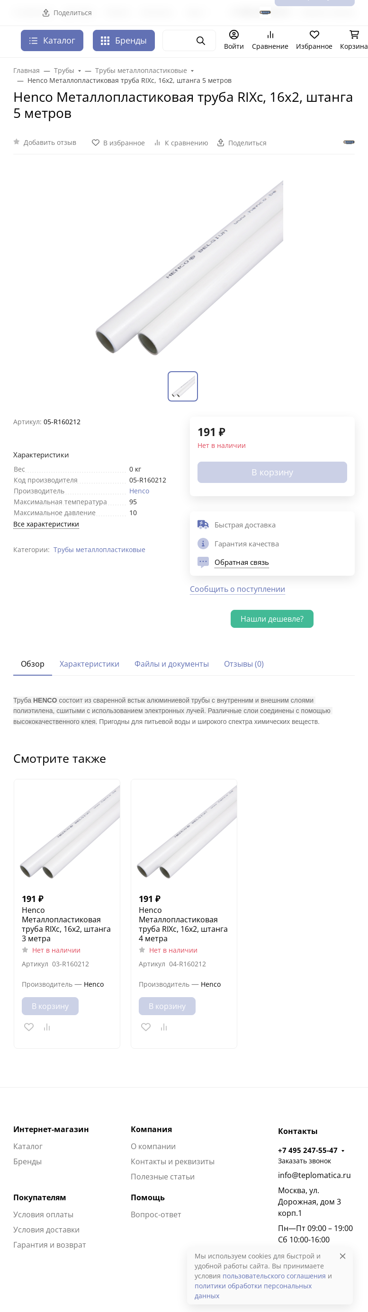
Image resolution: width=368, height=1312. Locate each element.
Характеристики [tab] (89, 664)
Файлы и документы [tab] (172, 664)
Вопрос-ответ (156, 1214)
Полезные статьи (163, 1176)
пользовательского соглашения (274, 1275)
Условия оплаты (43, 1214)
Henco (139, 490)
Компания (151, 1129)
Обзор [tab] (33, 664)
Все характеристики (46, 523)
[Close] (342, 1256)
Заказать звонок (304, 1160)
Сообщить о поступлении (237, 589)
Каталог (28, 1146)
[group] (184, 268)
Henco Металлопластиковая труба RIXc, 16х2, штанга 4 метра (183, 924)
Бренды (124, 40)
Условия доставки (46, 1229)
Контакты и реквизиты (173, 1161)
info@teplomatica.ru (314, 1175)
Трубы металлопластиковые (99, 549)
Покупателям (39, 1197)
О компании (153, 1146)
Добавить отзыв (50, 142)
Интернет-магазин (51, 1129)
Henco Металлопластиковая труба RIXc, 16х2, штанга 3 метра (66, 924)
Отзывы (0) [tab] (244, 664)
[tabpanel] (184, 710)
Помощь (148, 1197)
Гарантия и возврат (49, 1245)
